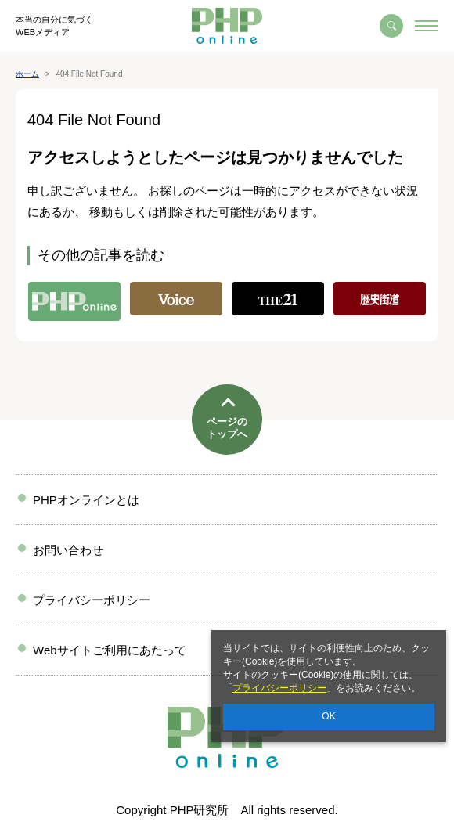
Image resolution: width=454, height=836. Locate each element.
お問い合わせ (68, 550)
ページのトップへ (227, 428)
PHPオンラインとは (86, 499)
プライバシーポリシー (279, 688)
